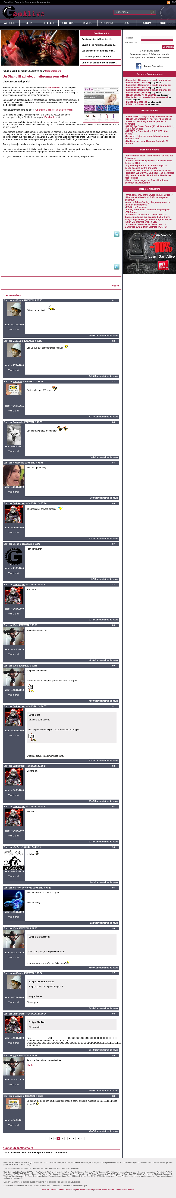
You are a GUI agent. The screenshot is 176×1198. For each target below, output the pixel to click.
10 (77, 1138)
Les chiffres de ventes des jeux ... (98, 51)
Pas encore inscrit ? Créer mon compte (149, 54)
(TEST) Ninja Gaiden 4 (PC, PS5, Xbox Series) (149, 119)
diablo (30, 1065)
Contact (19, 2)
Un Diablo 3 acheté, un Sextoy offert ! (54, 110)
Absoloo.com (53, 87)
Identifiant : (129, 38)
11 (82, 1138)
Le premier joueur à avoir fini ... (97, 56)
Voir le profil (13, 329)
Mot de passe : (131, 42)
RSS (174, 2)
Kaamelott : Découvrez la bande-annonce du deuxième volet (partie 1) (148, 81)
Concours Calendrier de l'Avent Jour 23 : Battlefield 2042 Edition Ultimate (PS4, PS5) (146, 225)
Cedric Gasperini (53, 71)
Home (115, 285)
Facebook (49, 117)
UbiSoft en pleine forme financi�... (99, 63)
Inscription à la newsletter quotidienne (149, 57)
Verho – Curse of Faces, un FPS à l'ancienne (148, 170)
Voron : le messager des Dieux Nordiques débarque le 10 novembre (146, 181)
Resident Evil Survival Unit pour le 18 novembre (150, 173)
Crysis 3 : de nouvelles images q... (99, 45)
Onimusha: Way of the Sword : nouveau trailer (149, 195)
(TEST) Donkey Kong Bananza (141, 95)
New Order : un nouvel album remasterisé (147, 97)
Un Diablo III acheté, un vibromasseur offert (35, 76)
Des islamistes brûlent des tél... (97, 39)
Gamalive (8, 2)
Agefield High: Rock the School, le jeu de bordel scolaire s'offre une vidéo (146, 166)
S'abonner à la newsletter (37, 2)
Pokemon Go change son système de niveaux (149, 116)
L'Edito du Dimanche (136, 102)
